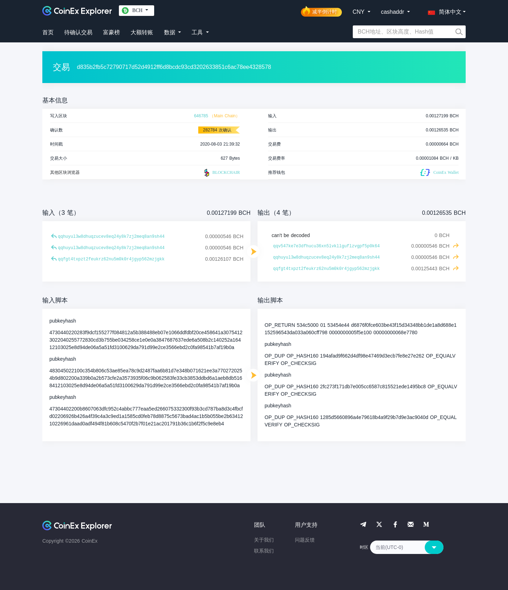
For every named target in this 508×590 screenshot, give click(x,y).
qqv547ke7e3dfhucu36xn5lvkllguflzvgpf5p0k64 (326, 246)
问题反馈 (305, 540)
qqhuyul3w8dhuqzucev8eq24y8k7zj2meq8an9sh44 (111, 236)
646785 (201, 115)
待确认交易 (78, 32)
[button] (443, 10)
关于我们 (264, 540)
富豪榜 (111, 32)
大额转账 (142, 32)
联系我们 (264, 551)
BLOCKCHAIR (221, 173)
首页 (48, 32)
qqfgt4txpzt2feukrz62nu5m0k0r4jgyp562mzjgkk (111, 259)
